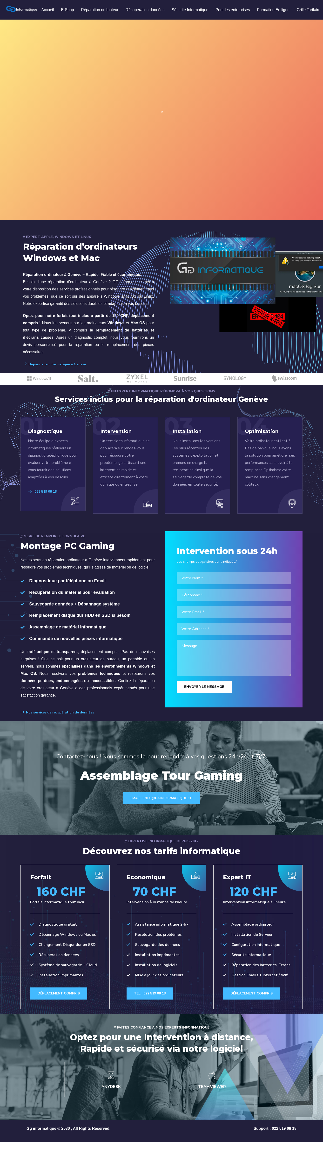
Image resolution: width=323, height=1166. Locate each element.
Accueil (47, 10)
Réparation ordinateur (100, 10)
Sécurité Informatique (190, 10)
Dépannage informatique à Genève (54, 364)
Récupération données (145, 10)
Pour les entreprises (232, 10)
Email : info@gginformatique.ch (161, 798)
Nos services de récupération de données (57, 712)
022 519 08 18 (42, 491)
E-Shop (67, 10)
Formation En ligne (273, 10)
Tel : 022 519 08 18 (152, 995)
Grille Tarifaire (308, 10)
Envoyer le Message (204, 686)
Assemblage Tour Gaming (161, 773)
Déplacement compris (61, 1015)
